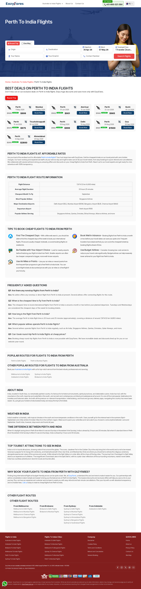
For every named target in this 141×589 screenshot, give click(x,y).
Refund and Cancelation (95, 551)
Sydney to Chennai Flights (73, 514)
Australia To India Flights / (22, 82)
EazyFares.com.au (27, 584)
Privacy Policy (130, 548)
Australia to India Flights (13, 540)
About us (128, 544)
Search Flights (124, 56)
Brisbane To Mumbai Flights (53, 544)
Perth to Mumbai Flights (39, 361)
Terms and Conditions (95, 548)
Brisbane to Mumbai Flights (49, 512)
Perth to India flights (48, 157)
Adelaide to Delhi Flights (97, 509)
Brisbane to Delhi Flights (48, 509)
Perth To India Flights (12, 555)
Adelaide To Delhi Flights (52, 540)
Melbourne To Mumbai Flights (54, 555)
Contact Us (79, 3)
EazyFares (72, 476)
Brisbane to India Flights (43, 377)
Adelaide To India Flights (13, 544)
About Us (69, 3)
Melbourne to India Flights (20, 374)
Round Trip (14, 43)
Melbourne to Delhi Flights (23, 509)
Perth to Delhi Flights (18, 361)
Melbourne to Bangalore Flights (25, 517)
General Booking (93, 555)
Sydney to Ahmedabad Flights (74, 517)
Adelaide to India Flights (20, 377)
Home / (8, 82)
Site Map (128, 555)
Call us (24, 483)
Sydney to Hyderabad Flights (74, 523)
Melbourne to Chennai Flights (24, 514)
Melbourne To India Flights (13, 551)
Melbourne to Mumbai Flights (24, 512)
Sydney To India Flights (12, 559)
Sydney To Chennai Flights (53, 551)
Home (128, 540)
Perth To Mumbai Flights (52, 559)
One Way (27, 43)
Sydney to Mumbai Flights (73, 512)
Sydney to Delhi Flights (72, 509)
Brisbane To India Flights (13, 548)
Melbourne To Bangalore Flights (55, 548)
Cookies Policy (92, 544)
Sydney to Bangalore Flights (74, 520)
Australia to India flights (23, 369)
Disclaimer (91, 540)
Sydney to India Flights (43, 374)
